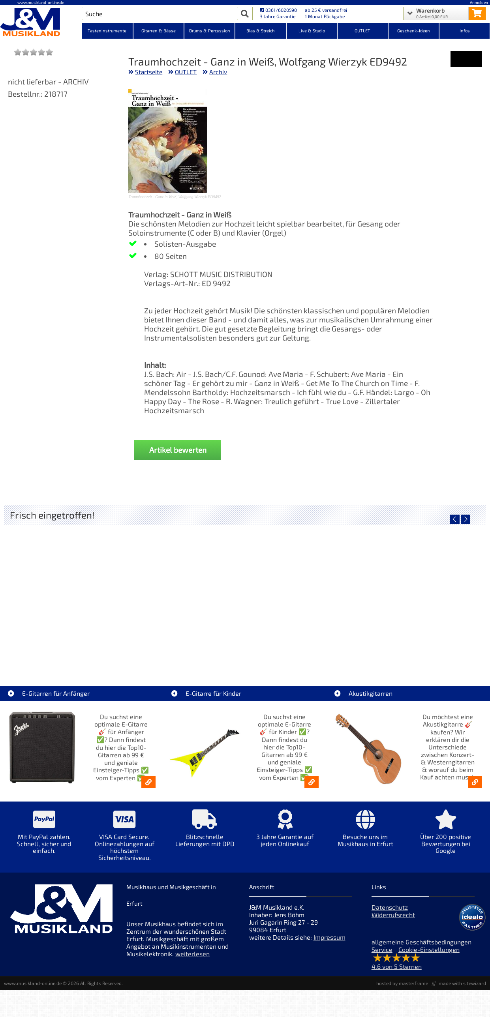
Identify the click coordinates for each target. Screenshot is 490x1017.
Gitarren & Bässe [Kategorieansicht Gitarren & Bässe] (158, 30)
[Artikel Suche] (160, 13)
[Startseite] (41, 23)
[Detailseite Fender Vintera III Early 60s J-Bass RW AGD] (305, 592)
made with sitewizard (462, 983)
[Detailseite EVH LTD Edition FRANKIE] (64, 592)
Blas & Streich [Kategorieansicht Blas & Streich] (260, 30)
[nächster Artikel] (465, 519)
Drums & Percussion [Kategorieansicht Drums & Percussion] (209, 30)
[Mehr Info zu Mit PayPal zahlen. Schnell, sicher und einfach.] (44, 837)
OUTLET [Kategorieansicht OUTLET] (362, 30)
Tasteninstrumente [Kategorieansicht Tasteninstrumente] (107, 30)
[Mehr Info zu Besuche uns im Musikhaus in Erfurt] (365, 833)
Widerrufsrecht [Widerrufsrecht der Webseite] (393, 914)
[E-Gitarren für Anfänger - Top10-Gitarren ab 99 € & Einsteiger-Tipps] (148, 782)
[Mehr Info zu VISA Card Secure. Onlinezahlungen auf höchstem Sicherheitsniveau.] (124, 840)
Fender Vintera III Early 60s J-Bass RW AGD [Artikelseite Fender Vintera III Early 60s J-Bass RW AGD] (307, 648)
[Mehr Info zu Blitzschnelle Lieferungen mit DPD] (205, 833)
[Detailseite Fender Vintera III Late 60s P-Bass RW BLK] (425, 592)
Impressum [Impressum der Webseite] (329, 937)
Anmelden (479, 2)
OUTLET (186, 71)
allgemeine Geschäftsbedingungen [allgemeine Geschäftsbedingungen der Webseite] (421, 942)
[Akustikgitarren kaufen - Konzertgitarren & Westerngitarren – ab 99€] (475, 782)
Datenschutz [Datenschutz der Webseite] (390, 907)
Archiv (218, 71)
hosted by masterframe (402, 983)
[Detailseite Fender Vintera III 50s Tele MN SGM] (184, 592)
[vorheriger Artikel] (455, 519)
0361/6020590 (278, 10)
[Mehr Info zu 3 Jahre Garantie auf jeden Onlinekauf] (285, 833)
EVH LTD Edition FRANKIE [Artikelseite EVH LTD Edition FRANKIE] (64, 648)
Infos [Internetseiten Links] (465, 30)
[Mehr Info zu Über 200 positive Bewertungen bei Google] (445, 837)
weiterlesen (192, 953)
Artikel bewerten (178, 449)
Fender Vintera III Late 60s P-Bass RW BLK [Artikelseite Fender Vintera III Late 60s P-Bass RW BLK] (427, 648)
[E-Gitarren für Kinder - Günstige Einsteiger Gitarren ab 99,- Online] (311, 782)
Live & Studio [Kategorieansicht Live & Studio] (312, 30)
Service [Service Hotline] (382, 949)
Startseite (148, 71)
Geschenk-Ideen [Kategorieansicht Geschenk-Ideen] (413, 30)
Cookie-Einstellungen (429, 949)
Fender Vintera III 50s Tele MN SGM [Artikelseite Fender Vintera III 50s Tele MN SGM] (184, 648)
